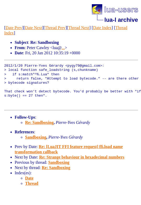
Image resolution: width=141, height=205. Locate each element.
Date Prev (13, 27)
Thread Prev (55, 27)
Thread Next (78, 27)
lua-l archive (121, 20)
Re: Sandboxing (39, 122)
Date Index (102, 27)
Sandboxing (35, 137)
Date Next (33, 27)
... (63, 47)
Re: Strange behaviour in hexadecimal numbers (81, 157)
